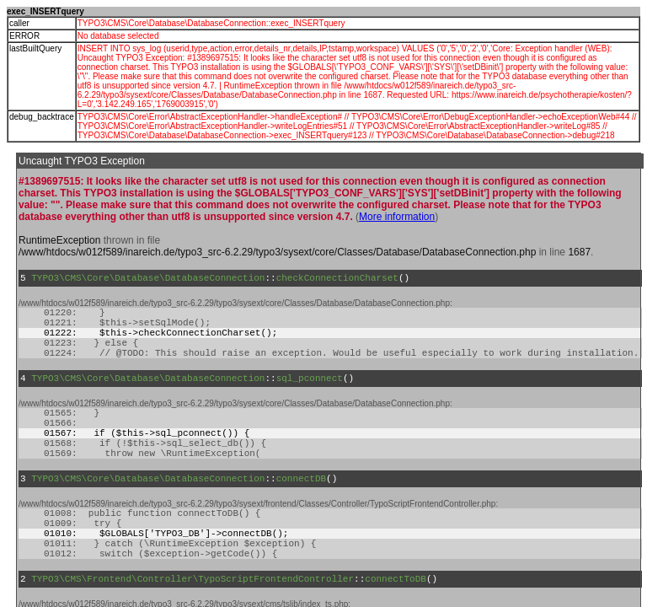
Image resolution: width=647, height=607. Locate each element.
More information (397, 217)
